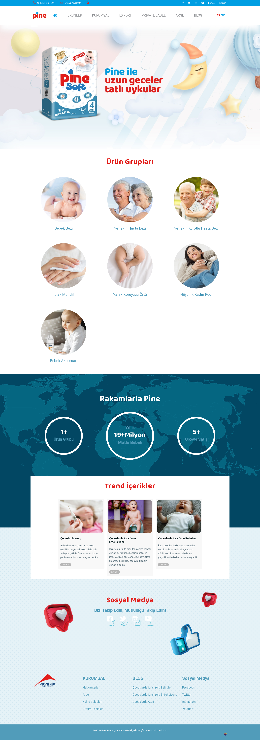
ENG (223, 15)
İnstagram (189, 701)
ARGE (180, 15)
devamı (65, 565)
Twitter (187, 694)
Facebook (188, 687)
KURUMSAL (100, 15)
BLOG (198, 15)
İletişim (222, 3)
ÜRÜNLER (74, 15)
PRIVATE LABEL (154, 15)
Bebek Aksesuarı (63, 361)
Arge (86, 694)
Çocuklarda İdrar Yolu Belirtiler (177, 538)
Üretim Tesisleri (93, 709)
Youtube (187, 709)
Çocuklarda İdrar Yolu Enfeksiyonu (122, 540)
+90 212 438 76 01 (44, 3)
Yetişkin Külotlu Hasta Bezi (196, 228)
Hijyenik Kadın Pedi (196, 294)
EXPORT (125, 15)
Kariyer (211, 3)
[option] (81, 534)
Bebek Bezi (64, 228)
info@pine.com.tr (70, 3)
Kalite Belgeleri (92, 701)
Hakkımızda (90, 687)
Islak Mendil (64, 294)
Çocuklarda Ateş (70, 538)
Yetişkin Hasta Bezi (130, 228)
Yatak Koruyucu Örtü (130, 294)
